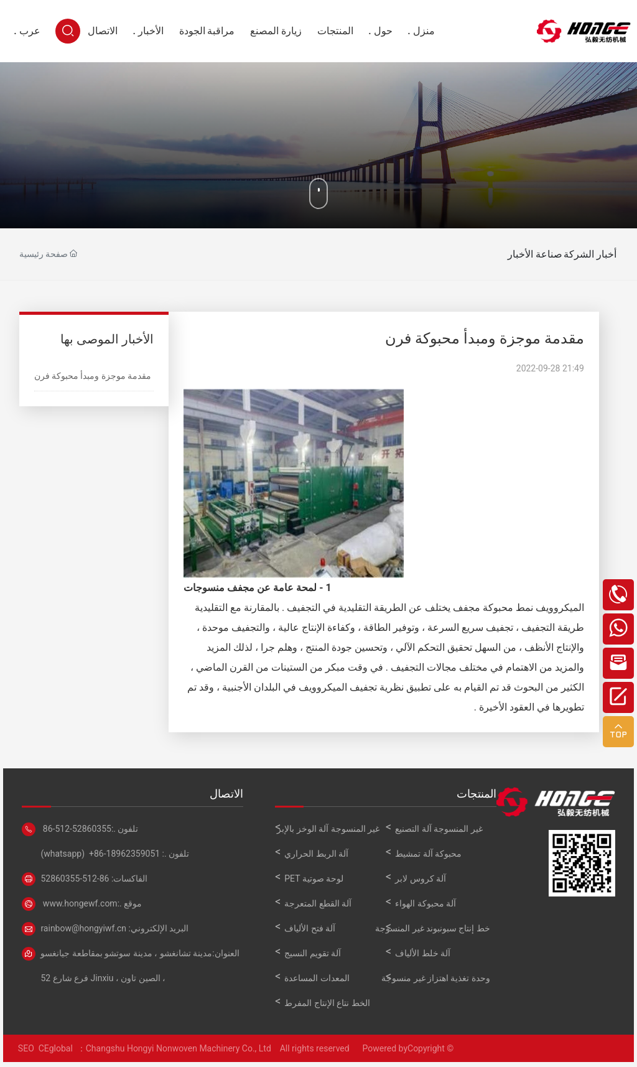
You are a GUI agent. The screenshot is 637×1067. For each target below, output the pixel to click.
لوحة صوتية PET (313, 878)
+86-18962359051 (124, 854)
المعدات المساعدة (316, 978)
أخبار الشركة (575, 254)
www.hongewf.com (78, 903)
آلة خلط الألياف (422, 953)
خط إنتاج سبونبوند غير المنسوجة (432, 928)
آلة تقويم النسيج (312, 953)
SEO (25, 1048)
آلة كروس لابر (420, 878)
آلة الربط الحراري (316, 854)
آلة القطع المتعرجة (317, 903)
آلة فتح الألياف (309, 928)
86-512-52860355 (75, 829)
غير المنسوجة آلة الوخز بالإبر (328, 829)
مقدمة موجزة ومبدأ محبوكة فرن (93, 376)
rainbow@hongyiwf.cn (83, 928)
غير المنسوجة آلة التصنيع (438, 829)
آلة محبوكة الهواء (425, 903)
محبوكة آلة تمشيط (428, 854)
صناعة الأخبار (505, 254)
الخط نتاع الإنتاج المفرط (327, 1003)
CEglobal (58, 1048)
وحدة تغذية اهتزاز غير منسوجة (435, 978)
